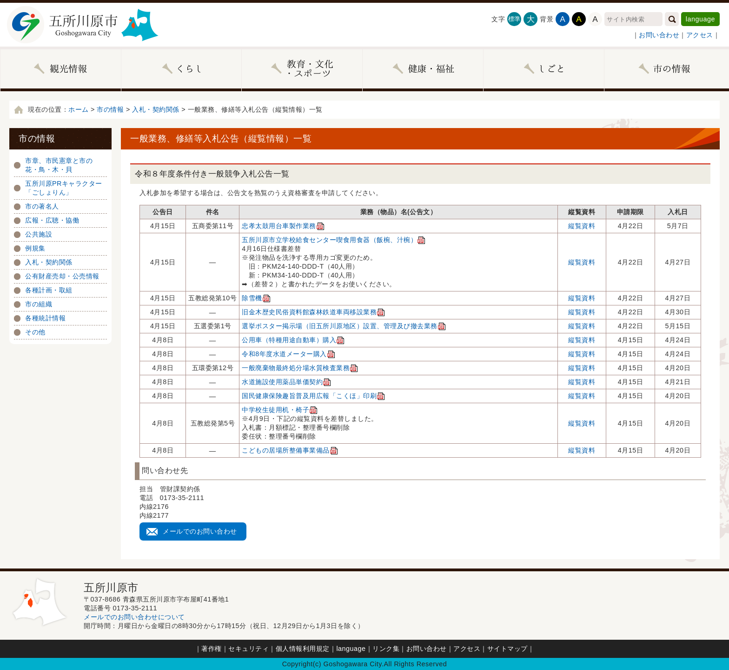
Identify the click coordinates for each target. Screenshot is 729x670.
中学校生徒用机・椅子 (280, 409)
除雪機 (256, 298)
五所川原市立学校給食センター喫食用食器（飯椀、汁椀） (333, 240)
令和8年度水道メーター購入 (288, 354)
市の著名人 (42, 206)
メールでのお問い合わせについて (134, 617)
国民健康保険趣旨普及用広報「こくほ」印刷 (313, 395)
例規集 (35, 248)
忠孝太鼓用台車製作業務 (283, 226)
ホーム (78, 109)
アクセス (699, 35)
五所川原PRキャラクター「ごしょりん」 (63, 188)
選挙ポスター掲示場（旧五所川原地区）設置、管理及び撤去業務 (344, 326)
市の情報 (110, 109)
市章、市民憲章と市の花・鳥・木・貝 (59, 165)
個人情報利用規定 (303, 648)
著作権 (211, 648)
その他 (35, 332)
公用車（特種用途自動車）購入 (293, 340)
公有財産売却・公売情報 (62, 276)
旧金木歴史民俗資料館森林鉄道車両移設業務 (313, 312)
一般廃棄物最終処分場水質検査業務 (300, 368)
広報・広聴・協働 (52, 220)
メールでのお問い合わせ (200, 531)
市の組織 (38, 304)
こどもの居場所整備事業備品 (290, 450)
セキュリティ (248, 648)
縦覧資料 (581, 226)
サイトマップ (507, 648)
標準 (514, 18)
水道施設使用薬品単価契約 (286, 382)
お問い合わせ (659, 35)
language (700, 19)
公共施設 (38, 234)
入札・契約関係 (155, 109)
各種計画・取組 (49, 290)
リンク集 (385, 648)
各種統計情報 (45, 318)
